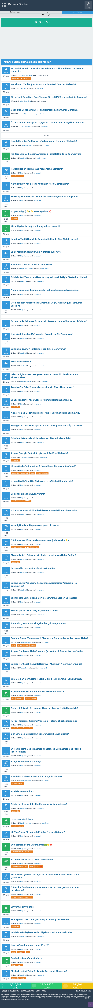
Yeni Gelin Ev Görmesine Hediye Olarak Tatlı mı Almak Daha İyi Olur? (46, 679)
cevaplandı (39, 88)
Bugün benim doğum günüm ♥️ (26, 958)
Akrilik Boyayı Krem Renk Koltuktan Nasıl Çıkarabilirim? (40, 183)
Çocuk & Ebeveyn (27, 75)
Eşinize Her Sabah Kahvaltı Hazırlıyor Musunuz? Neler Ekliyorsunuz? (46, 664)
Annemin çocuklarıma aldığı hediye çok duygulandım (38, 623)
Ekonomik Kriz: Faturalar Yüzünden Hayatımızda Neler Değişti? (43, 555)
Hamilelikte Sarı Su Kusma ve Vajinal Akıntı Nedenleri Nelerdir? (44, 141)
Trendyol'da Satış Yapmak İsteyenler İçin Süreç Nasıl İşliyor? (42, 387)
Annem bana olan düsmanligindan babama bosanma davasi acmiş (44, 290)
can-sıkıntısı (34, 547)
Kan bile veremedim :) (22, 791)
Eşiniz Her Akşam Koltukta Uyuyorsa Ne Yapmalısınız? (39, 804)
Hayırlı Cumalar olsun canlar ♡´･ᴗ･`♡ (30, 945)
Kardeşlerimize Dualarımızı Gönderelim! (32, 859)
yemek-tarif (15, 460)
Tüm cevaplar (46, 15)
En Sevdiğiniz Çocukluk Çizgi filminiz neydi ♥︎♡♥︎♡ (36, 252)
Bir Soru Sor (42, 22)
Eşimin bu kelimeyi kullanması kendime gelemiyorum (38, 349)
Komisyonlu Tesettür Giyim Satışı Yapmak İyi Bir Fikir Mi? (40, 919)
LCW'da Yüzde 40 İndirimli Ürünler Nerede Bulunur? (38, 832)
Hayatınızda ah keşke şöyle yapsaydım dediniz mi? (37, 169)
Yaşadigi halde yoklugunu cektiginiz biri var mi (35, 525)
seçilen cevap (41, 158)
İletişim (4, 991)
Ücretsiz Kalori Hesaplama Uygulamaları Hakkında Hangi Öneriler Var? (47, 122)
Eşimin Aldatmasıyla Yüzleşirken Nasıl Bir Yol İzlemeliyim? (41, 438)
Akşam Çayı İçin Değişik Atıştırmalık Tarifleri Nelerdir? (39, 453)
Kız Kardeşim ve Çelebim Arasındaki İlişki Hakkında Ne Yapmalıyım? (46, 154)
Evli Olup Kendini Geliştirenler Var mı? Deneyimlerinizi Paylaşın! (44, 196)
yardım (23, 978)
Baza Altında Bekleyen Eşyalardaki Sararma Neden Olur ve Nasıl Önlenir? (49, 321)
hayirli (13, 952)
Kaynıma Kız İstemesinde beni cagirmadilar (33, 568)
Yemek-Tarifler (25, 457)
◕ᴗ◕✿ (27, 547)
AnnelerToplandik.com (83, 991)
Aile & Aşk (23, 88)
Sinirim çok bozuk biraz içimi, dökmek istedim (34, 610)
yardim (32, 473)
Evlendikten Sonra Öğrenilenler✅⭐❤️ (31, 844)
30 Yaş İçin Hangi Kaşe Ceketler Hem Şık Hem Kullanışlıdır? (41, 400)
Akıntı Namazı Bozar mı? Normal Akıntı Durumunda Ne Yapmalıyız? (45, 413)
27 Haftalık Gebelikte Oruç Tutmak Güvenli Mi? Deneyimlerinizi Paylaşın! (49, 97)
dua (13, 698)
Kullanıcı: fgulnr (15, 12)
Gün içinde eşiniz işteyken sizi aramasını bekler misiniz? (40, 734)
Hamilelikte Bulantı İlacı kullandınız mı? (31, 264)
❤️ (41, 866)
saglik (34, 698)
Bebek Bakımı (14, 991)
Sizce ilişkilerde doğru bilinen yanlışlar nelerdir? (36, 226)
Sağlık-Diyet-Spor (25, 101)
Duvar (46, 12)
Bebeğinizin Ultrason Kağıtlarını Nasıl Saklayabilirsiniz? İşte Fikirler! (46, 425)
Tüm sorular (15, 15)
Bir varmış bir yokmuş (22, 907)
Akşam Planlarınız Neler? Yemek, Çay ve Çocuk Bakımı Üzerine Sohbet (47, 651)
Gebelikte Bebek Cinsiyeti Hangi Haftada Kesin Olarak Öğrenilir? (44, 110)
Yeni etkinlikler (77, 12)
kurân (31, 866)
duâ (36, 866)
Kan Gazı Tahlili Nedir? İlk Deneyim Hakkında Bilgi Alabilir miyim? (44, 239)
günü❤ (20, 965)
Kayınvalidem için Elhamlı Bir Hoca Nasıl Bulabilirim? (38, 691)
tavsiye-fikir (15, 78)
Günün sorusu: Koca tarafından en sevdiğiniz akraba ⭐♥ (40, 540)
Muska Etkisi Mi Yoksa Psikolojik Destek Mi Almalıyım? (39, 971)
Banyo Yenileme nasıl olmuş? (26, 761)
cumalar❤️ (21, 952)
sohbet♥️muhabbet (17, 176)
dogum (14, 965)
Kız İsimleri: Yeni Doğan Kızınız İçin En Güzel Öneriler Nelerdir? (43, 84)
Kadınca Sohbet (18, 4)
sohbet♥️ (14, 218)
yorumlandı (40, 114)
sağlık (13, 645)
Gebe (38, 991)
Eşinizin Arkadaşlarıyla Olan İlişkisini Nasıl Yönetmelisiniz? (41, 932)
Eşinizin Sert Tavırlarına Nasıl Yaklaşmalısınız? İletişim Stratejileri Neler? (49, 277)
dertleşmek (24, 473)
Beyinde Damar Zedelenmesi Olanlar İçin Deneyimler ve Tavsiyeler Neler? (49, 638)
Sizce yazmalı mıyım (21, 361)
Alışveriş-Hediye (25, 381)
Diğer (22, 173)
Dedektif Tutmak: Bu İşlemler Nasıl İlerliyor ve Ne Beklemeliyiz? (44, 708)
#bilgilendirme (25, 78)
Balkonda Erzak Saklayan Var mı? (28, 494)
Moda (22, 404)
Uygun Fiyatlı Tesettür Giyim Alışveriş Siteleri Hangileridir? (42, 481)
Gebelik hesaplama (27, 991)
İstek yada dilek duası (22, 819)
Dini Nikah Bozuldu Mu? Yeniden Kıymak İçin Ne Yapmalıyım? (42, 334)
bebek (44, 991)
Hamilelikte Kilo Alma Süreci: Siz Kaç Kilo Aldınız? (36, 776)
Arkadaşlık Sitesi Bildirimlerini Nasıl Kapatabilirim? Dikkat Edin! (44, 510)
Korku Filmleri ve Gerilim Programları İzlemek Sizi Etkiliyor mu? (44, 721)
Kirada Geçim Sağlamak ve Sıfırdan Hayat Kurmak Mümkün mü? (43, 466)
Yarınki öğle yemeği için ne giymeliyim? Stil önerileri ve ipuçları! (44, 598)
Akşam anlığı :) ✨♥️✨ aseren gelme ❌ (31, 211)
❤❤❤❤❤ (27, 501)
